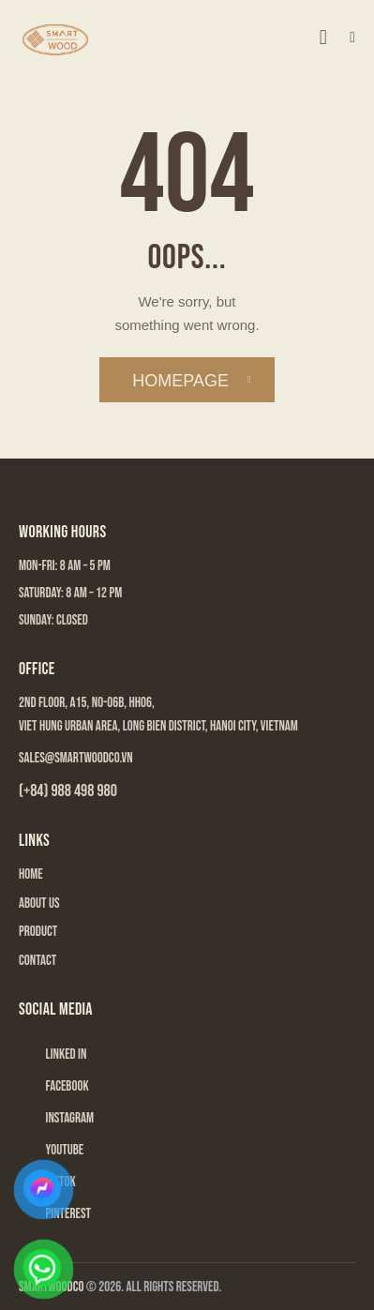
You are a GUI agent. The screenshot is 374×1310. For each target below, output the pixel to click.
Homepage (180, 380)
